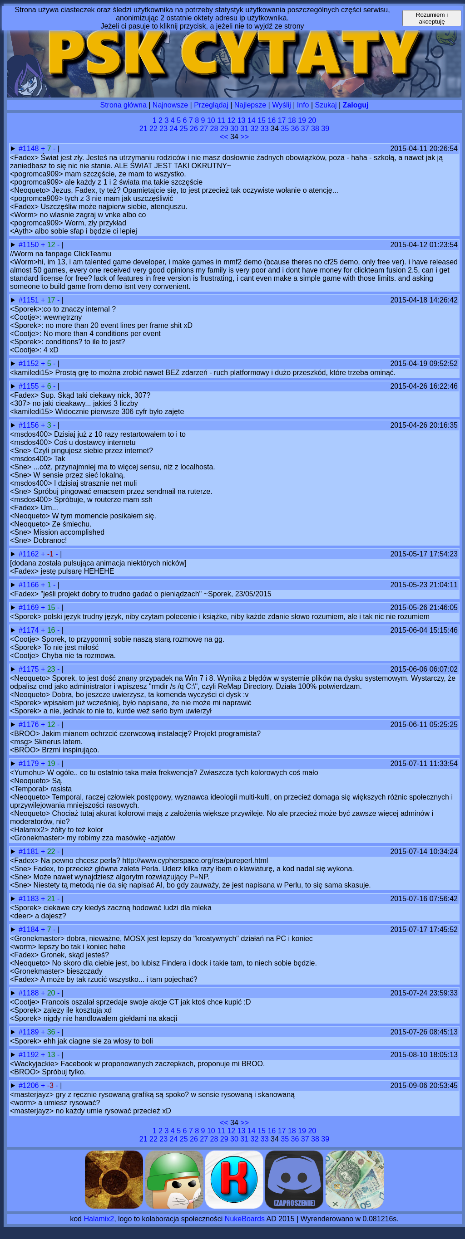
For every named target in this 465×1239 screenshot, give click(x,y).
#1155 (30, 386)
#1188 (30, 993)
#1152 (30, 363)
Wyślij (281, 105)
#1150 (30, 245)
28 (214, 128)
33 (265, 128)
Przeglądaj (211, 105)
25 (184, 128)
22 (153, 128)
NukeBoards (245, 1219)
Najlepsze (250, 105)
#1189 (30, 1032)
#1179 (30, 763)
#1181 (30, 851)
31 (244, 128)
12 (231, 120)
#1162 (30, 554)
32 (255, 128)
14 (251, 120)
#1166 (30, 585)
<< (224, 137)
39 (325, 128)
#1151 (30, 300)
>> (244, 137)
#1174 (30, 630)
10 (211, 120)
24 (174, 128)
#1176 (30, 724)
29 (224, 128)
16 (271, 120)
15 (261, 120)
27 (204, 128)
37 (305, 128)
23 (163, 128)
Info (303, 105)
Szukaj (326, 105)
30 (234, 128)
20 (312, 120)
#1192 (30, 1055)
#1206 (30, 1085)
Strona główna (123, 105)
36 (295, 128)
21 (143, 128)
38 (315, 128)
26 (194, 128)
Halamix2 (99, 1219)
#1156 (30, 425)
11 (221, 120)
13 (241, 120)
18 (292, 120)
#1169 (30, 607)
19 (302, 120)
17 (282, 120)
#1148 (30, 148)
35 (285, 128)
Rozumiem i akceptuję (432, 18)
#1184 (30, 929)
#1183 (30, 898)
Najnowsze (170, 105)
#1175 (30, 669)
